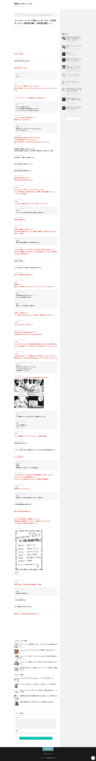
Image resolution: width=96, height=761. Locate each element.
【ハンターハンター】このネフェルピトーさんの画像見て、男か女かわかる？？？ (37, 650)
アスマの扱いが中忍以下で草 (72, 74)
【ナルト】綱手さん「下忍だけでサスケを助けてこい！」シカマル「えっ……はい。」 (73, 77)
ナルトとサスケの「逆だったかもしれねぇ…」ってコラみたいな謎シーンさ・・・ (37, 678)
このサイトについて (48, 753)
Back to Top (48, 749)
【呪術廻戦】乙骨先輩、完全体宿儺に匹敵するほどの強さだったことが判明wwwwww (38, 695)
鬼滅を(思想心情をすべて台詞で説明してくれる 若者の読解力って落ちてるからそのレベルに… (73, 90)
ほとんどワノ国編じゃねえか (72, 81)
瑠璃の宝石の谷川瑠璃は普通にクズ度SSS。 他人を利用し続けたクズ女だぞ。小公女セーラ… (73, 39)
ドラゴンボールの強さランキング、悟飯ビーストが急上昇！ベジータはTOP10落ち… (38, 684)
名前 (17, 730)
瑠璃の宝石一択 (69, 53)
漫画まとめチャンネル (23, 4)
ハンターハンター (24, 26)
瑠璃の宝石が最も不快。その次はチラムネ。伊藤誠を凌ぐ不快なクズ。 (73, 100)
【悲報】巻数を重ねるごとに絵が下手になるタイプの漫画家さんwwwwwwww (36, 701)
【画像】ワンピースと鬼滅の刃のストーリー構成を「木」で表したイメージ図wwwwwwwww (73, 84)
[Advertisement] (35, 37)
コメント (18, 717)
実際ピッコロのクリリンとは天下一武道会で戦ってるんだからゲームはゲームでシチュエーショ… (73, 68)
